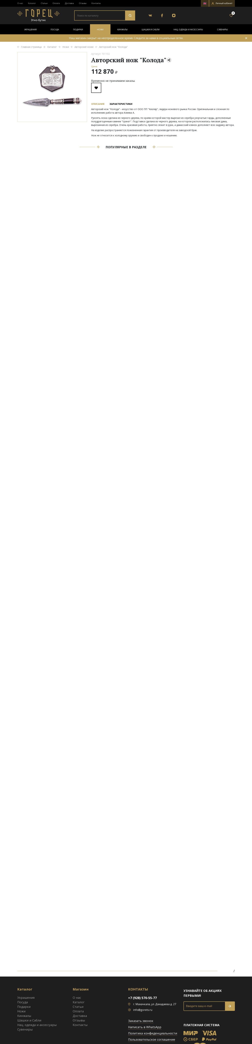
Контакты (96, 3)
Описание (98, 103)
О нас (20, 3)
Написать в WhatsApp (144, 1027)
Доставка (69, 3)
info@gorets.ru (142, 1010)
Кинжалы (122, 29)
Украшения (30, 29)
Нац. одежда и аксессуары (188, 29)
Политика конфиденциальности (152, 1033)
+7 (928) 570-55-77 (142, 998)
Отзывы (82, 3)
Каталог (32, 3)
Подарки (78, 29)
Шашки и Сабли (150, 29)
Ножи (100, 29)
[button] (222, 3)
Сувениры (222, 29)
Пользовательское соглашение (151, 1039)
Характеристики (121, 103)
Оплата (56, 3)
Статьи (44, 3)
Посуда (55, 29)
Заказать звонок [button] (140, 1021)
